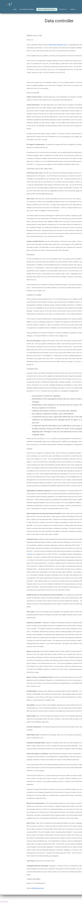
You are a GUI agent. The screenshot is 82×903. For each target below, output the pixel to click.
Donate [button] (73, 9)
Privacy (5, 902)
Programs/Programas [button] (27, 9)
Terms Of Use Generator (40, 88)
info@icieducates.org (37, 888)
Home (15, 9)
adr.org (30, 554)
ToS (1, 902)
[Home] (10, 4)
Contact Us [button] (63, 9)
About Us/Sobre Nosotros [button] (47, 9)
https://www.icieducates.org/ (57, 45)
